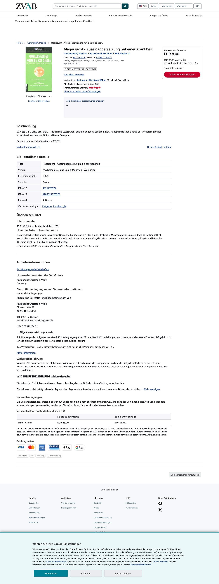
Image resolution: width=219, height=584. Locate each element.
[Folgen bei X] (160, 510)
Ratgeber (47, 206)
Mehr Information (26, 352)
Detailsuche (22, 15)
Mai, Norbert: (122, 53)
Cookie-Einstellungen (56, 561)
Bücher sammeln (84, 15)
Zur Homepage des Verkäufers (33, 269)
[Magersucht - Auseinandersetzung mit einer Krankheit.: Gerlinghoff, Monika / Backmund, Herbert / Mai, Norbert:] (39, 69)
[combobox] (87, 6)
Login (153, 6)
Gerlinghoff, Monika (36, 42)
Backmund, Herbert (101, 53)
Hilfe (197, 6)
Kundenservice (132, 508)
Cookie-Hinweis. (160, 561)
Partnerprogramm (68, 508)
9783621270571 (51, 194)
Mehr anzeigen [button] (152, 389)
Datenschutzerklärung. (141, 564)
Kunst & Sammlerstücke (120, 15)
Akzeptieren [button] (50, 573)
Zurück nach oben (109, 489)
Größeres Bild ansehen (39, 101)
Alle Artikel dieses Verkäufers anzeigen (82, 91)
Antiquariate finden (158, 15)
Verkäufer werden (194, 15)
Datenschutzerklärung (103, 517)
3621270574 (79, 57)
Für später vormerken (74, 74)
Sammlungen (51, 15)
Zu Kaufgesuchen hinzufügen (185, 474)
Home (20, 42)
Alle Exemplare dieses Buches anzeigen (85, 100)
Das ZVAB (97, 503)
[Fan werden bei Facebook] (160, 504)
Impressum (98, 512)
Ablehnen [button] (86, 573)
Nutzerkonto (166, 6)
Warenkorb (33, 522)
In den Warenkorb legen (182, 74)
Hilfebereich (131, 503)
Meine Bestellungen (37, 517)
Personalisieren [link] (123, 573)
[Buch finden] (125, 6)
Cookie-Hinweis (100, 527)
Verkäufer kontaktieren (29, 147)
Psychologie (59, 206)
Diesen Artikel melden (159, 147)
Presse (96, 508)
